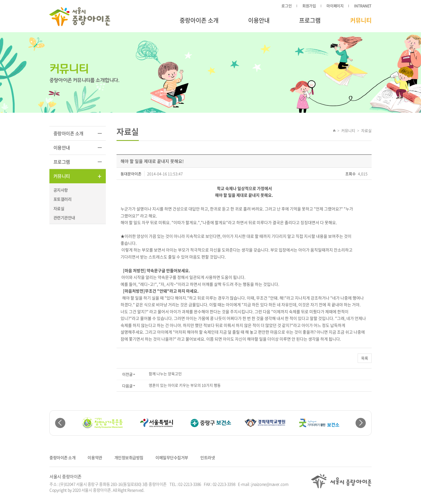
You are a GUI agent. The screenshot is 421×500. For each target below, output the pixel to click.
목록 (364, 358)
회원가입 (309, 5)
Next (360, 423)
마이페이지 (334, 5)
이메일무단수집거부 (171, 458)
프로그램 (310, 20)
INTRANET (363, 5)
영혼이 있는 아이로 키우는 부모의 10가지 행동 (185, 385)
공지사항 (60, 190)
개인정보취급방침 (128, 458)
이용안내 (259, 20)
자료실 (58, 208)
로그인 (286, 5)
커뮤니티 (361, 20)
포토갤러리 (62, 199)
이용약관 (95, 458)
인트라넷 (207, 458)
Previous (60, 423)
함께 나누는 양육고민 (165, 373)
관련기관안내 (64, 218)
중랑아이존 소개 (199, 20)
